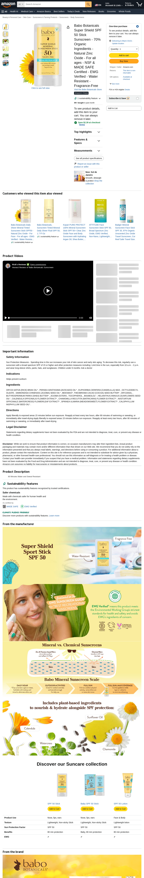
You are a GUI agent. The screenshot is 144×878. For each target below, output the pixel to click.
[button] (4, 11)
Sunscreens (63, 17)
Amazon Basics (44, 11)
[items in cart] (139, 4)
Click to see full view (40, 88)
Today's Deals (73, 11)
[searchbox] (54, 4)
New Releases (89, 11)
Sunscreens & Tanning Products (45, 17)
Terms (82, 124)
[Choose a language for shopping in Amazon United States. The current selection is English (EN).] (97, 4)
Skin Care (27, 17)
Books (101, 11)
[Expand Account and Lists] (122, 5)
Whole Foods (124, 11)
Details (127, 90)
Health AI (14, 11)
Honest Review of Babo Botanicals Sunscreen (32, 267)
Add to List (113, 108)
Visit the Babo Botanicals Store (88, 89)
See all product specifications (89, 158)
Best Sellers (59, 11)
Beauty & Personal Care (12, 17)
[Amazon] (8, 4)
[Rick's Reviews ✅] (20, 264)
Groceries (111, 11)
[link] (23, 232)
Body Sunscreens (77, 17)
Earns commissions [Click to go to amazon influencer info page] (38, 264)
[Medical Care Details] (34, 11)
